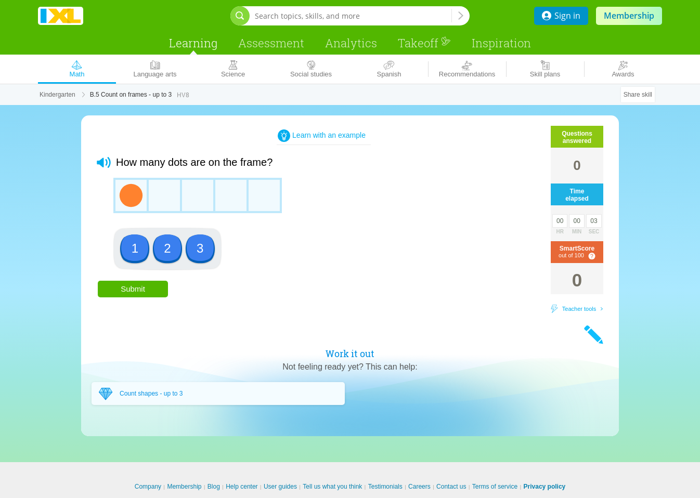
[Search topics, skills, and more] (353, 15)
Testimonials (385, 486)
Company (148, 486)
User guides (280, 486)
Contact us (451, 486)
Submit (133, 288)
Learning (193, 42)
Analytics (351, 42)
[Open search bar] (240, 15)
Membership (629, 15)
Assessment (271, 42)
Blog (214, 486)
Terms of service (494, 486)
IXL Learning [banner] (60, 16)
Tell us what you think (332, 486)
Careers (419, 486)
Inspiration (501, 42)
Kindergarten (57, 94)
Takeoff (424, 42)
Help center (241, 486)
